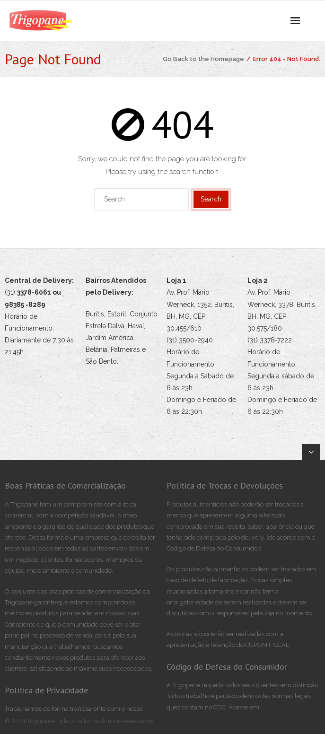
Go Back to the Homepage (203, 58)
